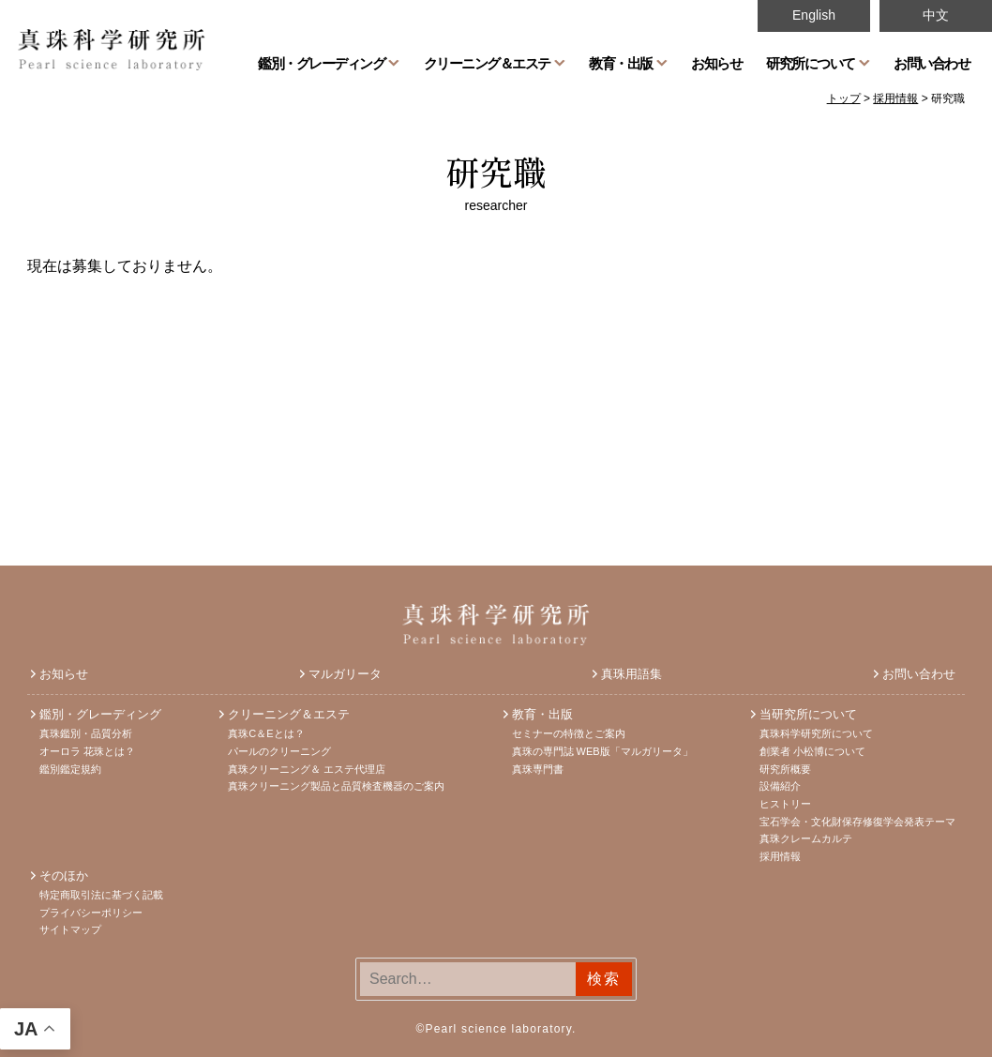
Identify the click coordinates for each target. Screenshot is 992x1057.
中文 (936, 15)
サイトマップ (70, 929)
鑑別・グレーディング (321, 62)
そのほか (63, 875)
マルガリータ (345, 674)
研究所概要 (785, 769)
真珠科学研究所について (816, 733)
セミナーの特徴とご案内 (568, 733)
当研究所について (808, 714)
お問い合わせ (931, 62)
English (813, 15)
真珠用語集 (631, 674)
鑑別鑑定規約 (70, 769)
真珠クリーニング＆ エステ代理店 (306, 769)
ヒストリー (785, 803)
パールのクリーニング (279, 751)
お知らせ (716, 62)
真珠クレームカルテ (805, 838)
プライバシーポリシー (91, 912)
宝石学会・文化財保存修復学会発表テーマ (857, 821)
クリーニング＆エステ (487, 62)
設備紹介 (780, 786)
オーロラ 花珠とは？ (87, 751)
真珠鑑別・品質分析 (85, 733)
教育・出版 (621, 62)
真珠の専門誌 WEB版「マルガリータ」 (602, 751)
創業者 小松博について (812, 751)
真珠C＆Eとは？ (266, 733)
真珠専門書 (538, 769)
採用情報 (780, 856)
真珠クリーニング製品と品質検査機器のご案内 (336, 786)
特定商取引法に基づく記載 (101, 894)
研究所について (810, 62)
